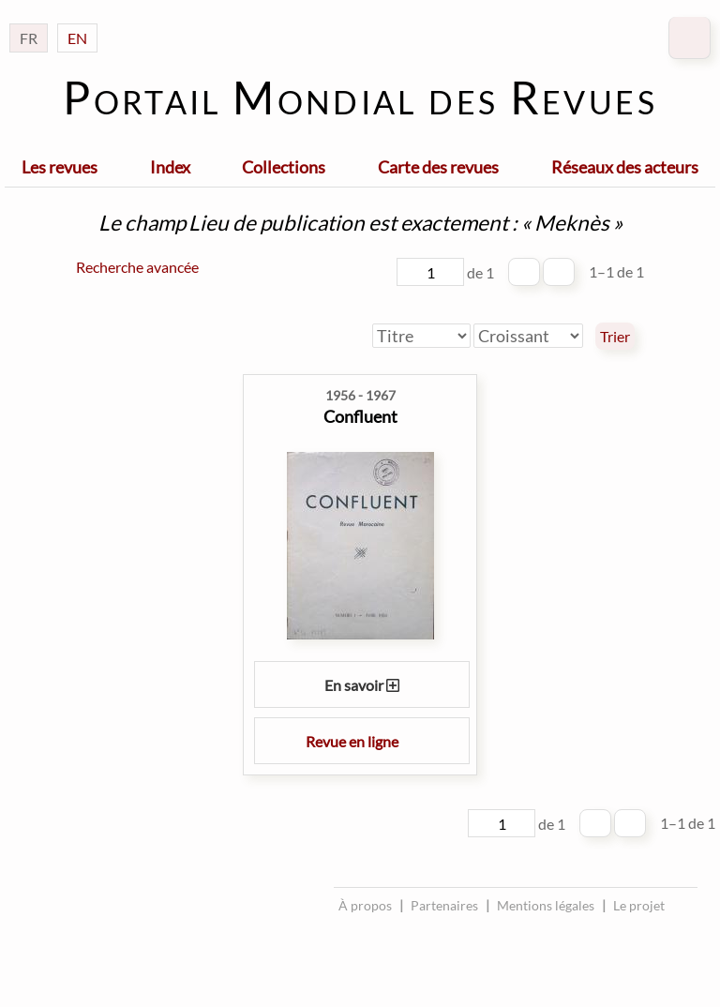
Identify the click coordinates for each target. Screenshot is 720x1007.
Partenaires (444, 905)
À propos (365, 905)
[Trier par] (421, 335)
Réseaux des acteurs (624, 167)
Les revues (60, 167)
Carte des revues (438, 167)
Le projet (639, 905)
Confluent (360, 416)
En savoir (361, 685)
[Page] (430, 272)
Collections (283, 167)
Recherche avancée (137, 267)
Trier (615, 336)
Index (170, 167)
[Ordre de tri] (528, 335)
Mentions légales (545, 905)
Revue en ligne (362, 741)
